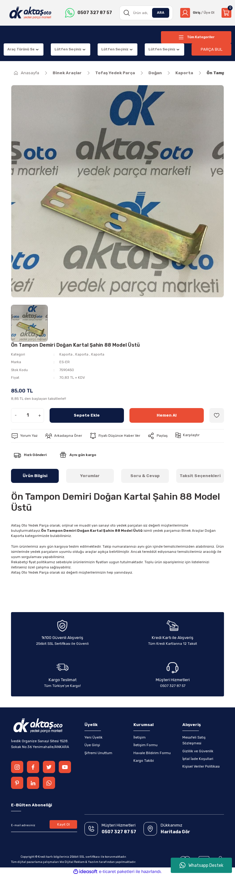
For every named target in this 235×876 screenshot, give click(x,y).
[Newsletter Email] (44, 825)
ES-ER (64, 362)
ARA (158, 12)
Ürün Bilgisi (35, 475)
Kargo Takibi (143, 760)
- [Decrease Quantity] (16, 415)
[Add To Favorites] (216, 415)
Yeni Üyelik (93, 737)
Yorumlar (90, 475)
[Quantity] (27, 415)
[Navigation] (196, 37)
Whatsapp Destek (201, 865)
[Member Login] (196, 13)
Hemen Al (167, 415)
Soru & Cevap (145, 475)
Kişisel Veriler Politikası (201, 766)
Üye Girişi (92, 745)
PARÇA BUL (211, 49)
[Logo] (30, 13)
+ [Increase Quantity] (39, 415)
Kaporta (66, 354)
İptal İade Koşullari (197, 759)
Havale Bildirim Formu (152, 753)
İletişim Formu (145, 745)
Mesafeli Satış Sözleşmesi (194, 740)
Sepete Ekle (86, 415)
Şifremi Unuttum (98, 753)
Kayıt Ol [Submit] (63, 824)
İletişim (139, 737)
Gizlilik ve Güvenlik (197, 751)
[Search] (144, 12)
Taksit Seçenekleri (200, 475)
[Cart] (226, 13)
